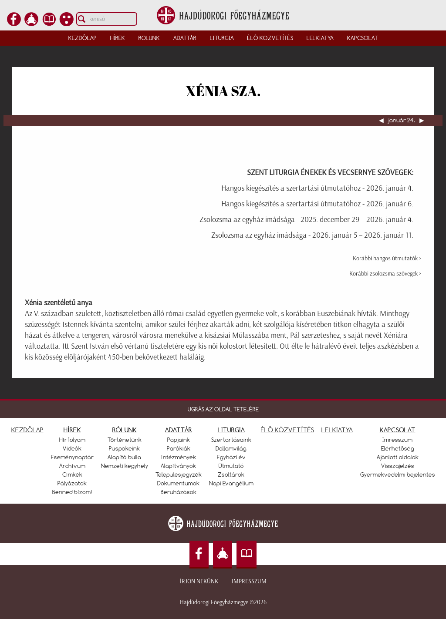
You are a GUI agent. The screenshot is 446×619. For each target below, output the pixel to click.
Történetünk (125, 439)
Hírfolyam (72, 439)
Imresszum (397, 439)
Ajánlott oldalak (398, 457)
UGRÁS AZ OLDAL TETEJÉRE (223, 409)
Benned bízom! (72, 491)
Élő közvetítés (270, 37)
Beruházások (178, 491)
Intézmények (178, 457)
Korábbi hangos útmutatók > (387, 258)
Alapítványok (178, 465)
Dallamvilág (231, 448)
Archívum (72, 465)
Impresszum (249, 581)
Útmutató (231, 465)
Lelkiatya (320, 37)
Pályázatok (72, 483)
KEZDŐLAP (27, 430)
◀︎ (382, 120)
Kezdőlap (82, 37)
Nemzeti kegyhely (124, 465)
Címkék (72, 474)
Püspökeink (124, 448)
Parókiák (178, 448)
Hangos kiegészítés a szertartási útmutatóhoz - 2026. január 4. (317, 188)
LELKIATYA (337, 430)
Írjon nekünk (199, 581)
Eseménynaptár (72, 457)
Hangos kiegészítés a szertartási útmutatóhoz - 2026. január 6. (317, 204)
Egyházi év (231, 457)
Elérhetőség (397, 448)
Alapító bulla (124, 457)
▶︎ (421, 120)
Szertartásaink (231, 439)
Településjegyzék (178, 474)
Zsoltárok (231, 474)
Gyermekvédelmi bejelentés (397, 474)
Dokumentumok (178, 483)
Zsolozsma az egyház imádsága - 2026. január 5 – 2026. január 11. (312, 235)
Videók (72, 448)
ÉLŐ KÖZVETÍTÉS (287, 430)
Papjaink (178, 439)
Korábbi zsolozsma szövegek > (385, 273)
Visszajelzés (397, 465)
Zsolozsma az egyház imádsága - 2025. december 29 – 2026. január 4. (306, 219)
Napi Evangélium (231, 483)
